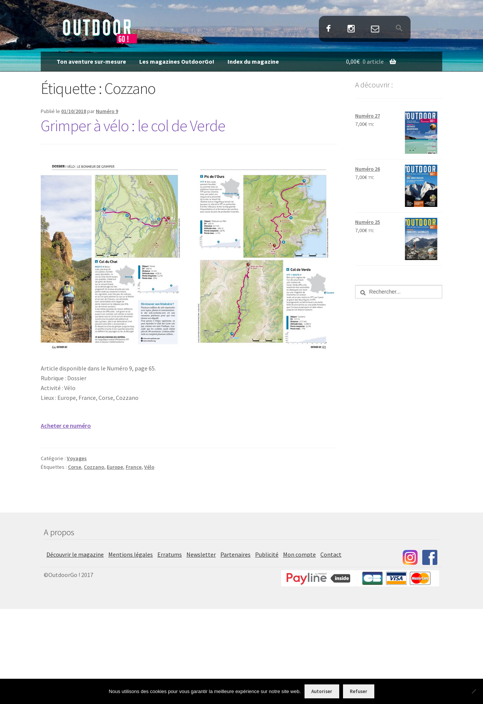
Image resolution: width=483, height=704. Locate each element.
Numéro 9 (107, 111)
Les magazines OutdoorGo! (176, 61)
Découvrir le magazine (75, 554)
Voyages (77, 458)
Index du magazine (253, 61)
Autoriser (321, 691)
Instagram (351, 29)
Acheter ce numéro (66, 425)
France (134, 467)
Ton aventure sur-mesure (91, 61)
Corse (74, 467)
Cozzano (94, 467)
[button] (399, 28)
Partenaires (235, 554)
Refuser (358, 691)
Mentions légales (130, 554)
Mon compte (299, 554)
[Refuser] (473, 691)
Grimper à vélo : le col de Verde (133, 125)
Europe (115, 467)
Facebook (328, 29)
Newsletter (201, 554)
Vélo (149, 467)
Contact (374, 29)
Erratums (169, 554)
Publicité (266, 554)
